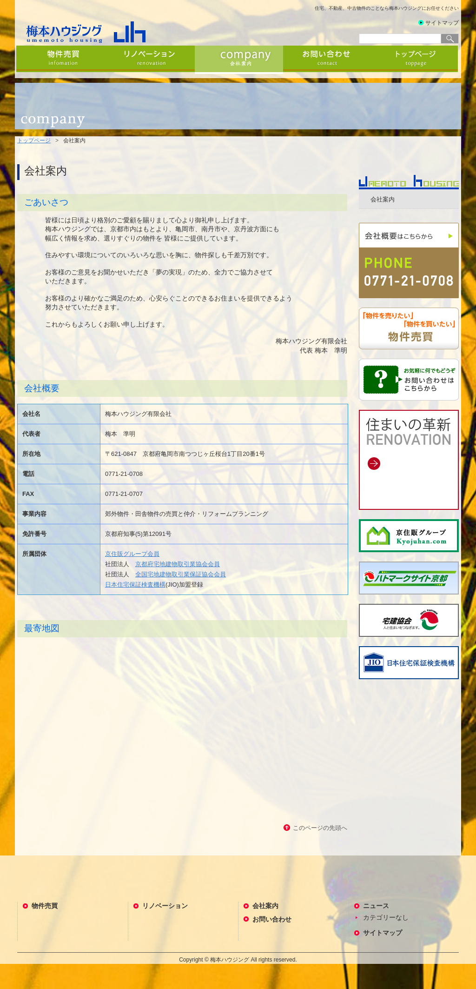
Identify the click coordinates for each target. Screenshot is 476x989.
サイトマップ (442, 23)
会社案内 (239, 60)
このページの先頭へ (320, 827)
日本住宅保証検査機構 (135, 584)
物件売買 (61, 60)
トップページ (415, 60)
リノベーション (150, 60)
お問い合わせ (327, 60)
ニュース (376, 905)
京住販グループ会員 (132, 553)
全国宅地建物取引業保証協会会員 (180, 574)
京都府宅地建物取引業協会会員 (177, 564)
